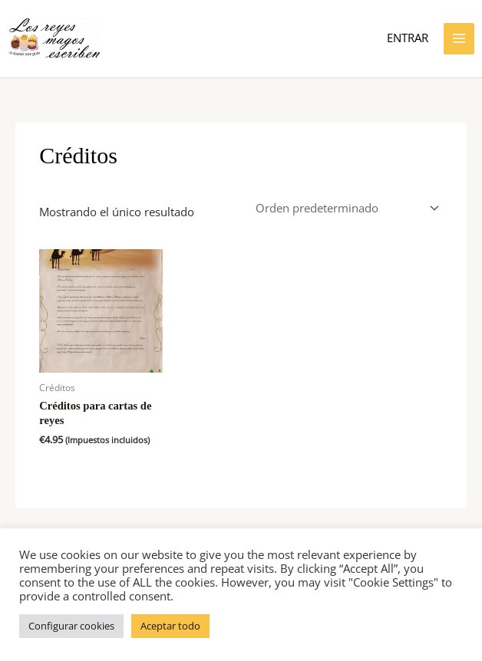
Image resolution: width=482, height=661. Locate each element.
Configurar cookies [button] (71, 626)
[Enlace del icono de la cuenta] (407, 38)
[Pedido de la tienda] (344, 208)
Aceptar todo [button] (170, 626)
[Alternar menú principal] (459, 38)
